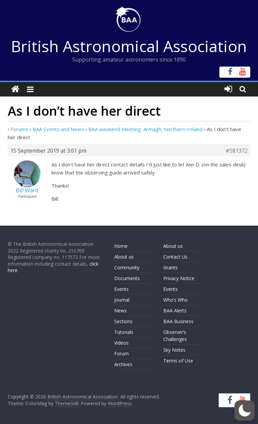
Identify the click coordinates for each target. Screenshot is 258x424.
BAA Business (178, 321)
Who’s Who (175, 300)
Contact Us (175, 257)
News (120, 310)
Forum (121, 353)
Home (121, 246)
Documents (127, 278)
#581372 (236, 151)
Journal (121, 300)
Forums (19, 129)
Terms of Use (178, 360)
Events (121, 289)
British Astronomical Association (129, 46)
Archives (123, 364)
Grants (170, 267)
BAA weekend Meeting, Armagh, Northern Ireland (145, 129)
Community (126, 267)
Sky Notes (174, 350)
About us (124, 257)
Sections (123, 321)
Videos (121, 343)
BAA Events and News (58, 129)
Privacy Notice (179, 278)
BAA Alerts (174, 310)
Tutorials (123, 332)
